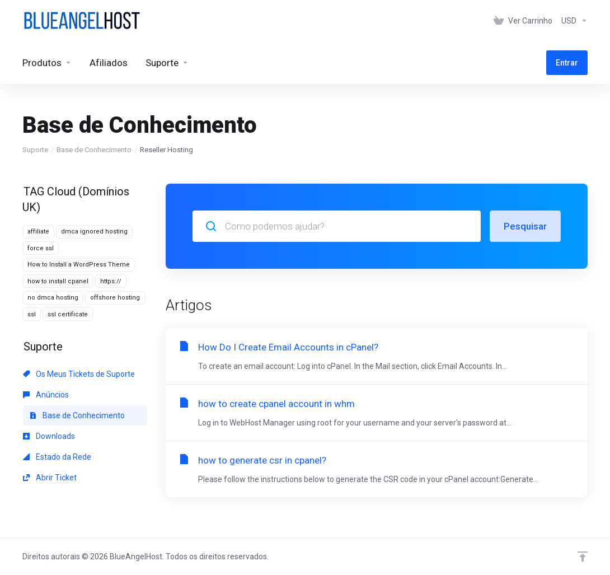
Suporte (35, 150)
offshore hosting (115, 297)
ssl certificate (68, 314)
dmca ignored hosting (94, 231)
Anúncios (46, 394)
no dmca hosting (52, 297)
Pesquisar (525, 226)
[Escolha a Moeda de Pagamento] (572, 21)
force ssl (40, 248)
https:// (110, 281)
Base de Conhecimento (94, 150)
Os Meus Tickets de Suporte (79, 374)
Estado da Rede (57, 456)
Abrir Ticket (50, 477)
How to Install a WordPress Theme (78, 264)
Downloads (49, 436)
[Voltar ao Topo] (583, 556)
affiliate (38, 231)
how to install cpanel (57, 281)
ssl (31, 314)
